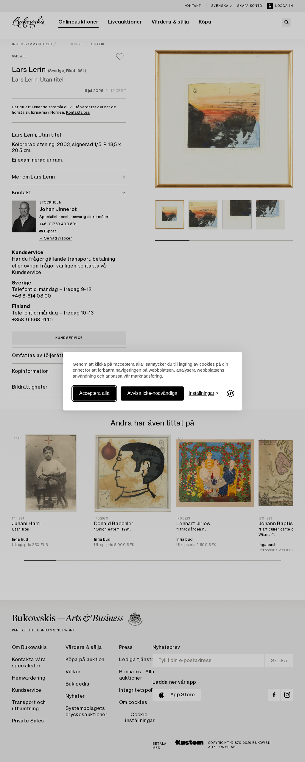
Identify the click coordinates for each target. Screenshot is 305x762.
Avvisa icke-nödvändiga (152, 393)
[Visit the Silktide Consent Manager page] (230, 394)
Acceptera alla (94, 393)
